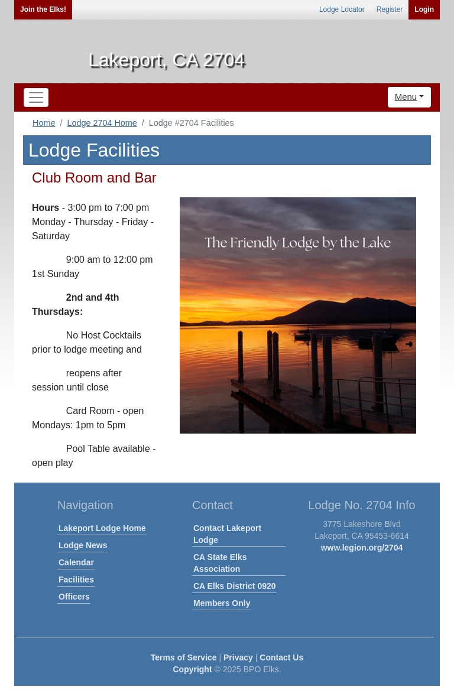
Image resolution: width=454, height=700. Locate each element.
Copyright (192, 669)
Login (424, 9)
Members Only (221, 603)
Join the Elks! (43, 9)
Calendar (76, 562)
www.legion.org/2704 (362, 547)
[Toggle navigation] (36, 97)
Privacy (238, 657)
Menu (406, 97)
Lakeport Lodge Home (102, 528)
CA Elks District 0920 (234, 586)
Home (44, 123)
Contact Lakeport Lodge (227, 534)
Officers (74, 596)
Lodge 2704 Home (102, 123)
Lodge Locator (342, 9)
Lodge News (83, 545)
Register (390, 9)
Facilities (76, 579)
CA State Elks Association (220, 563)
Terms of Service (184, 657)
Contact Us (281, 657)
